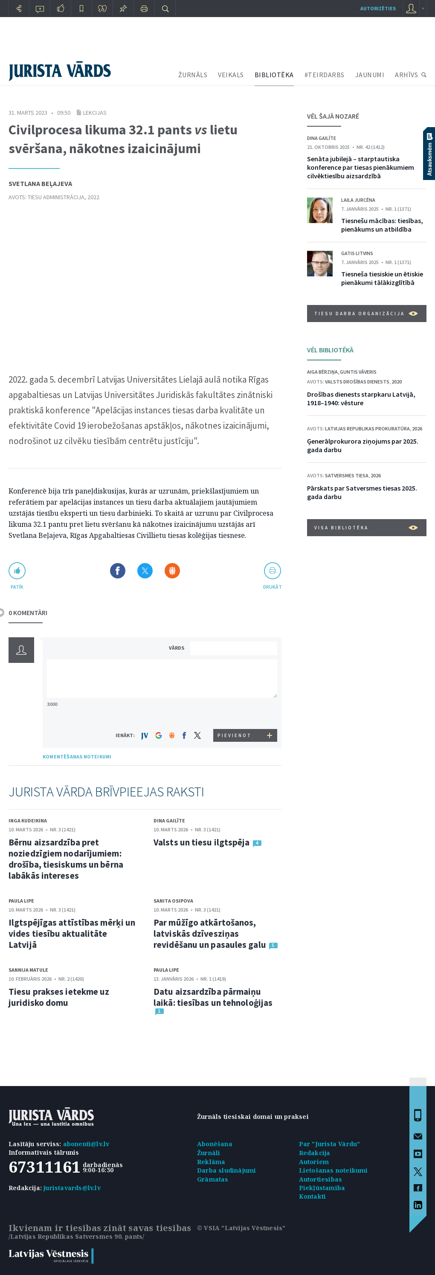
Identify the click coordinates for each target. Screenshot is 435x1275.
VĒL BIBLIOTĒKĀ (330, 350)
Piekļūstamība (322, 1188)
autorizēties (378, 8)
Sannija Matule (28, 970)
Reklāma (211, 1162)
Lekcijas (95, 112)
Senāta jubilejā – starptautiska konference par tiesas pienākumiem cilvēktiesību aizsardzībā (360, 167)
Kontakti (312, 1196)
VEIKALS (231, 74)
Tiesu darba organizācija (366, 314)
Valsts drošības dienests (357, 381)
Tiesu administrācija (56, 197)
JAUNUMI (370, 74)
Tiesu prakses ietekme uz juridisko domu (59, 997)
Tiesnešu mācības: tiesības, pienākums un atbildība (382, 224)
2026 (417, 428)
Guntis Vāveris (358, 372)
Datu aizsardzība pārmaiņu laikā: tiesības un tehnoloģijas (213, 997)
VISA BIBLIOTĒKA (366, 528)
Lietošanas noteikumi (333, 1170)
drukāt (272, 587)
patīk (17, 587)
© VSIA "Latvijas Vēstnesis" (241, 1228)
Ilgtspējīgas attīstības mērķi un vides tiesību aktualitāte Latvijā (72, 933)
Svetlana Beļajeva (40, 183)
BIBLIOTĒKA (274, 74)
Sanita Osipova (173, 900)
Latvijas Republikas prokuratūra (367, 428)
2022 (93, 197)
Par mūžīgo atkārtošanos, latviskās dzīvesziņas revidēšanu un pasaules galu (210, 933)
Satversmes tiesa (346, 475)
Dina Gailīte (169, 820)
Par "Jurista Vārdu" (329, 1144)
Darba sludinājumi (226, 1170)
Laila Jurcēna (358, 200)
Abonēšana (214, 1144)
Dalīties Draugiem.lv (172, 570)
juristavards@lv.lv (72, 1188)
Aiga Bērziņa (322, 372)
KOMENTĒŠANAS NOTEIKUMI (77, 756)
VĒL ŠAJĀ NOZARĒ (333, 116)
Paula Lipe (21, 900)
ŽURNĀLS (193, 74)
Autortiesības (320, 1179)
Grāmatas (213, 1179)
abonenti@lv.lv (86, 1144)
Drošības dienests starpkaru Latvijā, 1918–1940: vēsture (361, 398)
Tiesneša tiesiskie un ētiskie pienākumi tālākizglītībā (382, 278)
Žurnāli (208, 1153)
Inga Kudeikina (28, 820)
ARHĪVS (406, 74)
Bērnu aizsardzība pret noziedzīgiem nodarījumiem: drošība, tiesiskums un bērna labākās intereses (66, 858)
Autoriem (314, 1162)
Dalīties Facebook (117, 570)
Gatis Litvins (357, 253)
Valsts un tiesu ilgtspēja (202, 842)
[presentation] (235, 713)
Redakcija (315, 1153)
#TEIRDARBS (324, 74)
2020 (397, 381)
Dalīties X (145, 570)
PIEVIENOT (235, 735)
